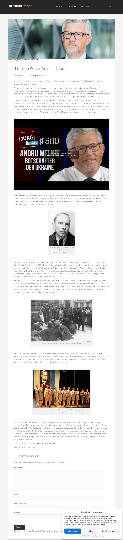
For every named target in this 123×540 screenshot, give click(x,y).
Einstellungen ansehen (109, 531)
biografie (85, 7)
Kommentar (18, 467)
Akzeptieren (72, 531)
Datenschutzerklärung (97, 536)
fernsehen (97, 7)
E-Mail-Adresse (20, 504)
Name (16, 494)
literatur (72, 7)
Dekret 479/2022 (81, 81)
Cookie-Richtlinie (84, 536)
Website (17, 513)
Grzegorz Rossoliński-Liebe (37, 362)
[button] (118, 512)
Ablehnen (90, 531)
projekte (110, 7)
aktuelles (60, 7)
